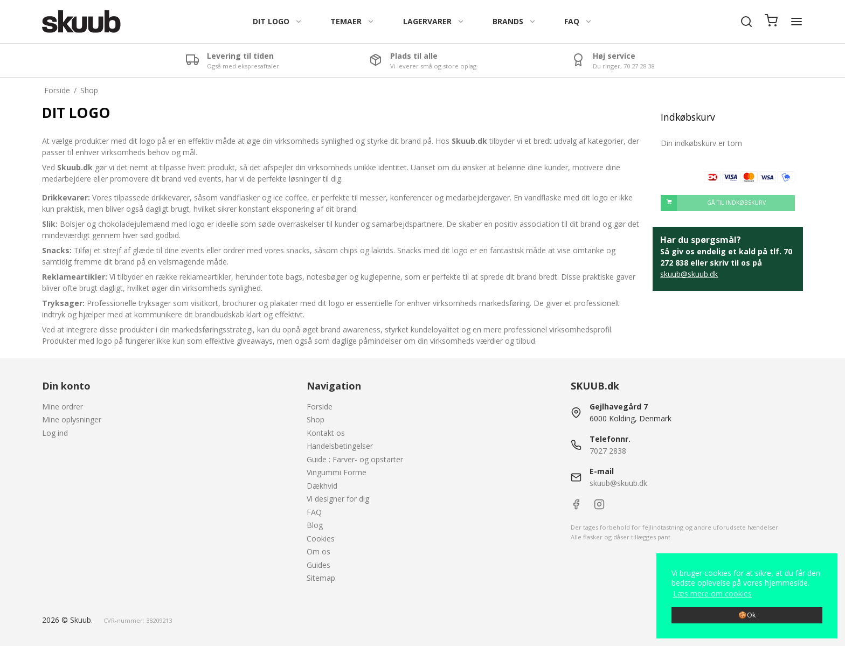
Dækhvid (322, 486)
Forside (320, 406)
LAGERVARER (434, 21)
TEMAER (352, 21)
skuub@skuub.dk (689, 274)
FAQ (578, 21)
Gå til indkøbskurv (713, 203)
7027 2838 (608, 451)
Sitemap (321, 578)
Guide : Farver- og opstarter (355, 459)
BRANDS (514, 21)
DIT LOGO (277, 21)
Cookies (321, 538)
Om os (318, 551)
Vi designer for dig (338, 499)
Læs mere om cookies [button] (712, 593)
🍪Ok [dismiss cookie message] (747, 615)
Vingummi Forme (336, 472)
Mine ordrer (62, 406)
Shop (315, 419)
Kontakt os (326, 433)
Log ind (55, 433)
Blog (315, 525)
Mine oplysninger (71, 419)
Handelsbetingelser (340, 446)
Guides (318, 565)
